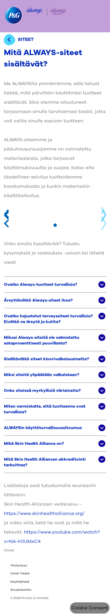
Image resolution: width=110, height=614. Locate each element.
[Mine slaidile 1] (55, 225)
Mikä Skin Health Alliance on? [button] (34, 443)
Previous (6, 214)
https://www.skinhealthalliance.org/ (44, 513)
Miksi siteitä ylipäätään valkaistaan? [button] (41, 375)
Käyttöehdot (19, 582)
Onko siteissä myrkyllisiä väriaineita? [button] (42, 390)
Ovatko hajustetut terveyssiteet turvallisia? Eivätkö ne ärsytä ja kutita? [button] (48, 319)
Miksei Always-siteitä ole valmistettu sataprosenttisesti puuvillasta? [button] (41, 340)
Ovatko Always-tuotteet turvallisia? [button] (40, 284)
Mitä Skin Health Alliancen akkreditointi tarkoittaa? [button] (45, 462)
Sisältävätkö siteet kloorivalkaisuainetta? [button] (46, 359)
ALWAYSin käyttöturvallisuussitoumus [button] (43, 428)
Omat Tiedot (20, 573)
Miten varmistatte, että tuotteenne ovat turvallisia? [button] (44, 409)
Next (103, 214)
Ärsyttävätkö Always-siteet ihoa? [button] (38, 300)
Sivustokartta (20, 590)
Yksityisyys (18, 565)
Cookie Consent (90, 608)
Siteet (9, 550)
